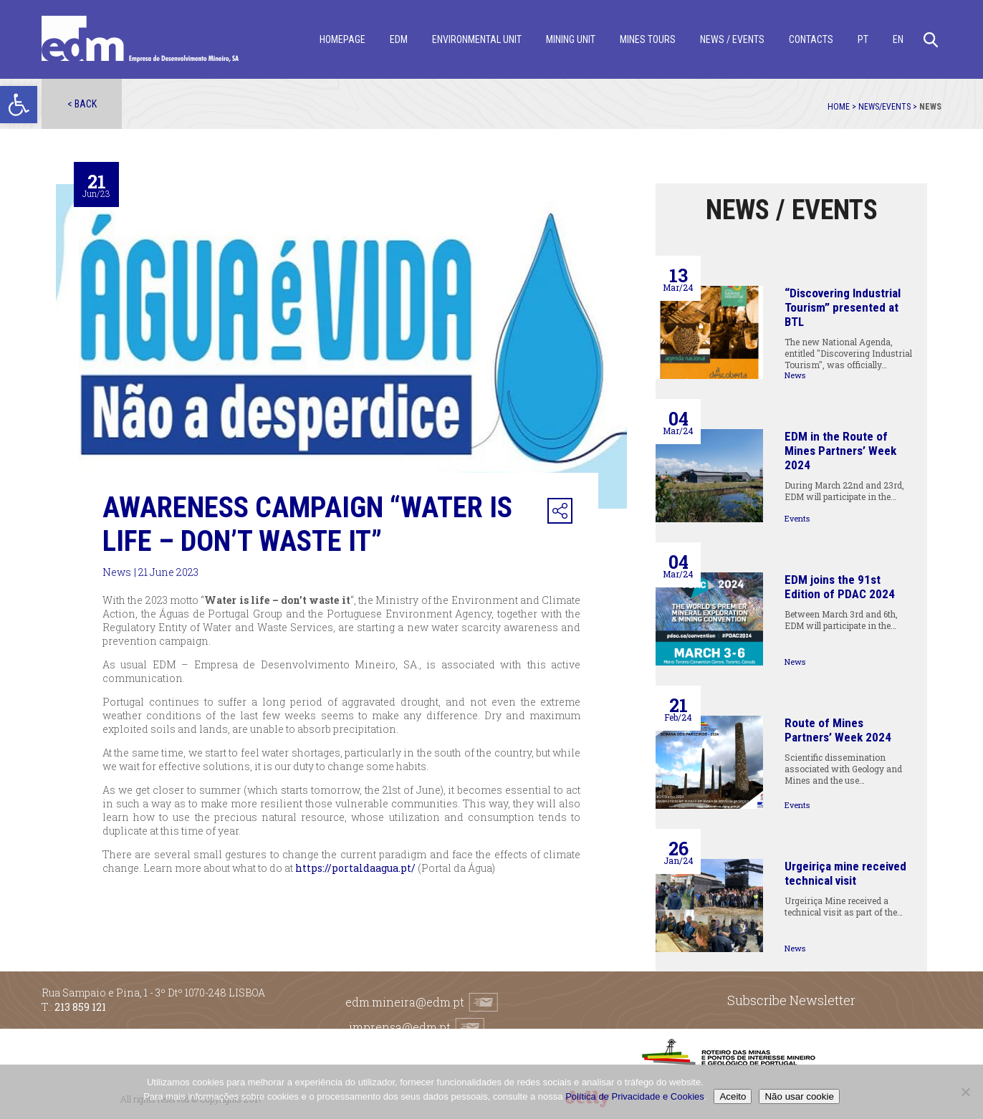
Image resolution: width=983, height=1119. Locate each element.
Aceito (732, 1096)
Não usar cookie (798, 1096)
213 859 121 (80, 1007)
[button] (18, 104)
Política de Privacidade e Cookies (634, 1096)
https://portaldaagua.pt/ (355, 868)
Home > (843, 107)
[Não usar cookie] (965, 1092)
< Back (82, 104)
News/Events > (888, 107)
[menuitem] (863, 39)
